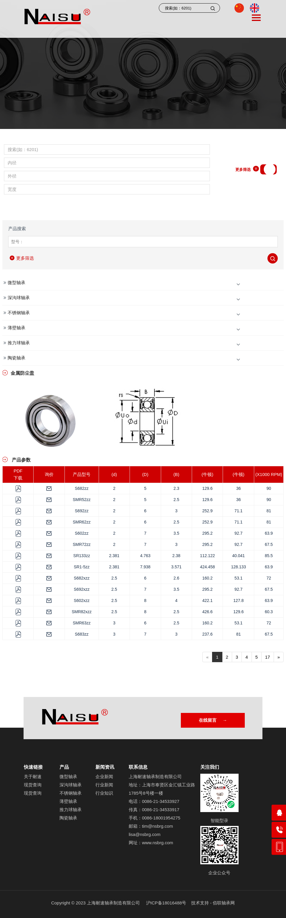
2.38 (176, 555)
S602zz (82, 533)
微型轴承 (16, 282)
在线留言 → (212, 720)
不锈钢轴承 (19, 312)
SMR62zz (82, 522)
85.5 (269, 555)
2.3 (176, 488)
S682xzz (82, 578)
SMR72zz (82, 544)
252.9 (207, 510)
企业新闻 (104, 776)
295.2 (207, 533)
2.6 (176, 578)
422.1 (207, 600)
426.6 (207, 611)
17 (267, 657)
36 (238, 488)
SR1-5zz (82, 566)
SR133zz (81, 555)
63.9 (269, 533)
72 (269, 578)
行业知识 (104, 793)
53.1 (238, 578)
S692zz (82, 510)
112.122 (207, 555)
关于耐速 (33, 776)
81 (269, 510)
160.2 (207, 578)
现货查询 (33, 784)
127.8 (238, 600)
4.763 (145, 555)
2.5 (176, 499)
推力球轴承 (19, 342)
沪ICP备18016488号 (166, 902)
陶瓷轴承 (16, 357)
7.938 (145, 566)
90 (269, 488)
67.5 (269, 544)
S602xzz (82, 600)
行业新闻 (104, 784)
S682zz (82, 488)
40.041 (238, 555)
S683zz (82, 634)
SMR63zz (82, 623)
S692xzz (82, 589)
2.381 (114, 555)
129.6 (207, 488)
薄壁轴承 (16, 327)
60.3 (269, 611)
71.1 (238, 510)
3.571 (176, 566)
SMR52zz (82, 499)
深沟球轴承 (19, 297)
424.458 (207, 566)
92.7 (238, 533)
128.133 (238, 566)
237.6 (207, 634)
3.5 (176, 533)
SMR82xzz (82, 611)
